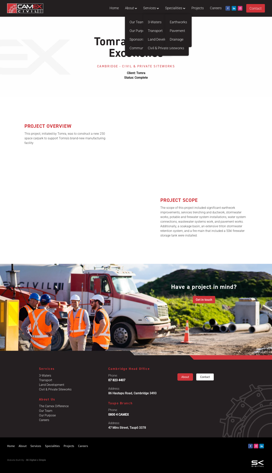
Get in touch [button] (204, 300)
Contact (256, 8)
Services (151, 8)
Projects (197, 8)
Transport (45, 380)
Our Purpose (47, 415)
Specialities (175, 8)
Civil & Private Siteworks (55, 389)
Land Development (51, 385)
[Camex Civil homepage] (33, 8)
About (131, 8)
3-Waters (45, 375)
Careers (216, 8)
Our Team (45, 411)
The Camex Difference (54, 406)
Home (114, 8)
